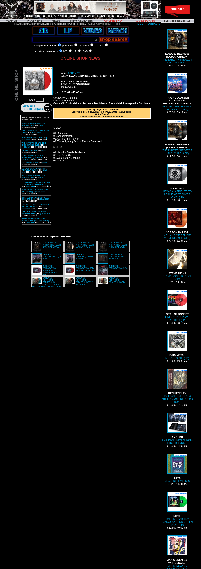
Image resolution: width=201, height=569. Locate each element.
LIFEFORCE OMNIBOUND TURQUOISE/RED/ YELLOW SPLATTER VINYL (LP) (46, 282)
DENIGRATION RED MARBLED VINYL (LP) (85, 268)
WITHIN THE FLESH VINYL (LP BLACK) (118, 245)
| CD (65, 51)
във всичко (50, 45)
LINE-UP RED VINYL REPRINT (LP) (177, 306)
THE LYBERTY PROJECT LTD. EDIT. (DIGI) (177, 46)
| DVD (85, 51)
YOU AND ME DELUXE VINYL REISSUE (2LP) (177, 224)
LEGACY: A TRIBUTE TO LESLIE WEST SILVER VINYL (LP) (177, 181)
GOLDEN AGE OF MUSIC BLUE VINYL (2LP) (177, 92)
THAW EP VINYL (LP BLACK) (52, 256)
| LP (75, 51)
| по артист (67, 45)
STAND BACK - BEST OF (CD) (177, 265)
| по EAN (99, 45)
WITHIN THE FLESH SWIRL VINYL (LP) (85, 245)
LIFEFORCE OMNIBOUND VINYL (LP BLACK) (85, 281)
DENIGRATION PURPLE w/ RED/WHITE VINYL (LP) (51, 270)
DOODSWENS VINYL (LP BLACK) (118, 256)
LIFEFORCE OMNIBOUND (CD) (117, 280)
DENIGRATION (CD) (118, 267)
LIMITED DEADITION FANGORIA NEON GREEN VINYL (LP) (177, 509)
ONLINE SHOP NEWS (80, 58)
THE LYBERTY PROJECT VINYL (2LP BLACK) (177, 137)
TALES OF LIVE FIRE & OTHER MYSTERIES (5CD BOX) (177, 386)
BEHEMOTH (74, 73)
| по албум (84, 45)
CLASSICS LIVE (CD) (177, 468)
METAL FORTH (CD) (177, 345)
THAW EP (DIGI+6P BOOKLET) (84, 256)
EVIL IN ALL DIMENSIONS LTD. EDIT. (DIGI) (177, 428)
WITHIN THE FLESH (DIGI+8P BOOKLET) (52, 245)
